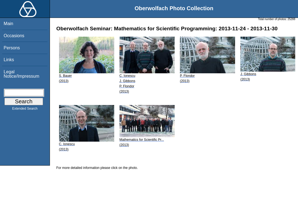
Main (8, 23)
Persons (12, 47)
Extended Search (25, 109)
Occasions (14, 35)
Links (9, 59)
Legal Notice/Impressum (21, 74)
